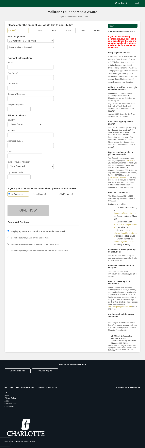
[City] (25, 156)
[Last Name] (31, 88)
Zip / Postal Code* (16, 172)
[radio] (18, 194)
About (7, 395)
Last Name (13, 83)
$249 (68, 30)
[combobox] (31, 41)
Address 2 (12, 141)
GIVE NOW (28, 210)
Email (10, 62)
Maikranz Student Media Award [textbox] (22, 41)
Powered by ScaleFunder (128, 387)
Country (11, 120)
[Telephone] (19, 109)
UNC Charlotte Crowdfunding (19, 387)
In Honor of (40, 194)
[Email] (31, 67)
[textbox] (31, 47)
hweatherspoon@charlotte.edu (120, 307)
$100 (54, 30)
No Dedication (15, 194)
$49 (39, 30)
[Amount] (18, 30)
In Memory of (66, 194)
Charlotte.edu (10, 404)
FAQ (6, 392)
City (10, 151)
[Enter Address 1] (31, 135)
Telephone (12, 104)
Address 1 (12, 130)
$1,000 (97, 30)
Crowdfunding (122, 3)
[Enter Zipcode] (19, 177)
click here (129, 160)
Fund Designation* (16, 36)
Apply (7, 401)
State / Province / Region (19, 162)
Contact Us (9, 406)
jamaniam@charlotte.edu (125, 213)
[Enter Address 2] (31, 145)
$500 (82, 30)
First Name (13, 73)
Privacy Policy (10, 398)
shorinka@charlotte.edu (124, 241)
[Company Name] (31, 98)
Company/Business (16, 94)
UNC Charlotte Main (17, 371)
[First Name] (31, 77)
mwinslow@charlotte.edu (118, 177)
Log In (137, 3)
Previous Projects (45, 371)
